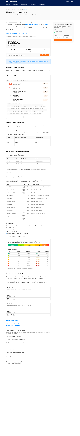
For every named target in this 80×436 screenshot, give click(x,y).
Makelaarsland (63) (11, 111)
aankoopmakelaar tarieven (36, 166)
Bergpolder (25, 33)
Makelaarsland (38, 207)
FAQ (34, 36)
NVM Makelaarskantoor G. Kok (41, 198)
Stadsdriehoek (45, 31)
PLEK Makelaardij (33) (27, 113)
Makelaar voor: (66, 35)
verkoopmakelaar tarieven (36, 148)
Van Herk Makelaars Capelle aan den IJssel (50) (15, 113)
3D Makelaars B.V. (39, 201)
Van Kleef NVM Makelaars (40, 213)
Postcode (56, 35)
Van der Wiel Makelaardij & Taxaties (25, 26)
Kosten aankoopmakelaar (12, 322)
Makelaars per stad (43, 4)
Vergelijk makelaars (44, 54)
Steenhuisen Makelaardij (40, 204)
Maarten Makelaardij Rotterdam (31, 24)
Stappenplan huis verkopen (12, 320)
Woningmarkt (9, 36)
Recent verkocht (25, 36)
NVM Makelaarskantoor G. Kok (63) (13, 108)
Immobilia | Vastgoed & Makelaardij (42, 186)
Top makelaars (15, 36)
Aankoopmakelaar (24, 4)
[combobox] (68, 37)
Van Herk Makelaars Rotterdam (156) (13, 106)
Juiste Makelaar (17, 363)
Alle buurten (46, 303)
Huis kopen (8, 4)
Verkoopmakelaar (33, 4)
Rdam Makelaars (39, 210)
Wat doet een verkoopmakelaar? (13, 323)
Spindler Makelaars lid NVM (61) (40, 106)
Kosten (20, 36)
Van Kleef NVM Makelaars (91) (36, 113)
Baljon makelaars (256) (18, 111)
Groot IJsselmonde (13, 33)
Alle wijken (46, 287)
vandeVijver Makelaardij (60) (24, 108)
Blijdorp (7, 33)
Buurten (31, 36)
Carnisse (19, 33)
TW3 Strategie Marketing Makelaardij (42, 195)
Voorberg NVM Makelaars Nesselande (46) (27, 106)
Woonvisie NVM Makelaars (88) (38, 111)
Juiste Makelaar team (13, 22)
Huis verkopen (16, 4)
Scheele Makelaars (39, 219)
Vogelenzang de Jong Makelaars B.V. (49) (36, 108)
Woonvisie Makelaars (40, 189)
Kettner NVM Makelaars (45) (28, 111)
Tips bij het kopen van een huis (13, 325)
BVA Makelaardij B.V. (39, 216)
